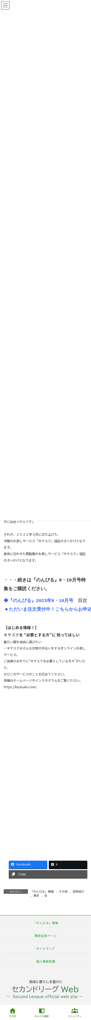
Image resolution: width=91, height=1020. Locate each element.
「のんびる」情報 (42, 891)
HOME (12, 1013)
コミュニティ (74, 1013)
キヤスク (11, 635)
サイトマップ (45, 948)
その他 (63, 891)
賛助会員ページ (45, 935)
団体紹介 (78, 891)
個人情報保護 (45, 961)
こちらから (66, 610)
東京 (36, 895)
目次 (83, 601)
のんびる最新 (41, 1013)
